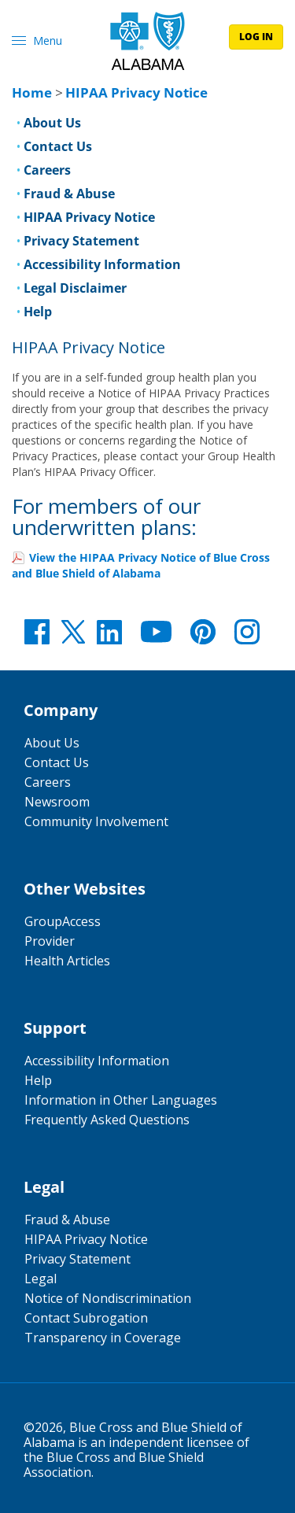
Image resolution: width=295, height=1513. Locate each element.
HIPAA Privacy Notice (89, 217)
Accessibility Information (102, 264)
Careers (47, 170)
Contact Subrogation (86, 1318)
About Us (52, 122)
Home (32, 92)
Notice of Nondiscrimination (107, 1298)
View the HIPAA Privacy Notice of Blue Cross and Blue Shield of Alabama (141, 565)
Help (38, 311)
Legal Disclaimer (75, 288)
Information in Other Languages (120, 1100)
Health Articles (67, 960)
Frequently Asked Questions (107, 1119)
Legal (40, 1278)
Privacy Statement (81, 240)
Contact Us (58, 146)
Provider (49, 941)
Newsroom (57, 801)
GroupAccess (62, 921)
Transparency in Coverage (102, 1337)
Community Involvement (96, 821)
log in (256, 36)
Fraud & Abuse (69, 193)
